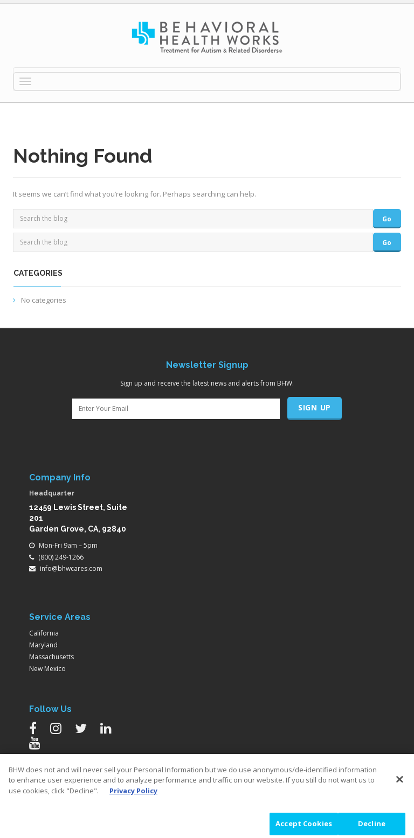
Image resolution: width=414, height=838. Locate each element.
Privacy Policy (133, 793)
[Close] (399, 782)
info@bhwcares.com (71, 568)
